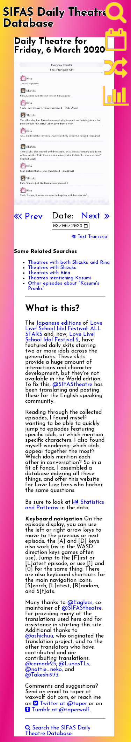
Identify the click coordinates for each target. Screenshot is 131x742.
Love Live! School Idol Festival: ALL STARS (63, 328)
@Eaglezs (80, 602)
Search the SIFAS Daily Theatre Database (57, 730)
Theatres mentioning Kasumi (59, 278)
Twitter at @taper (60, 703)
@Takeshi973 (41, 675)
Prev (31, 216)
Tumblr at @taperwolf (57, 710)
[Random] (116, 71)
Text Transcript (90, 236)
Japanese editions (58, 323)
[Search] (116, 14)
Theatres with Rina (49, 273)
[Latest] (116, 42)
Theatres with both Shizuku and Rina (69, 262)
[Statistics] (116, 98)
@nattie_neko (43, 669)
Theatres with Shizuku (52, 267)
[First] (16, 216)
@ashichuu (39, 636)
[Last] (106, 216)
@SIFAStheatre (72, 384)
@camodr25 (40, 664)
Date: (62, 216)
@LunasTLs (74, 664)
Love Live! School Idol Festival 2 (60, 337)
